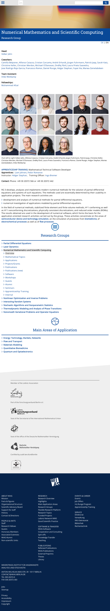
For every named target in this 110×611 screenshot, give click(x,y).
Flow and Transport (12, 341)
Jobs (3, 586)
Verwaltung (80, 517)
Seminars (9, 288)
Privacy (4, 595)
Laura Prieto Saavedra (78, 65)
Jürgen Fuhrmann (75, 62)
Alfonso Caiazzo (26, 62)
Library (41, 559)
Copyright (5, 604)
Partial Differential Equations (17, 243)
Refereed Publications (47, 548)
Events (77, 498)
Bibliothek (79, 523)
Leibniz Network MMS (47, 518)
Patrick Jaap (90, 62)
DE (102, 42)
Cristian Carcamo (43, 62)
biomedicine (91, 218)
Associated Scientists (10, 534)
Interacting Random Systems (17, 301)
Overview (9, 253)
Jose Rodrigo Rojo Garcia (13, 68)
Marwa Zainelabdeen (93, 68)
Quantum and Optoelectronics (18, 351)
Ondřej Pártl (60, 65)
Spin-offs (42, 534)
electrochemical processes (14, 221)
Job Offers (79, 501)
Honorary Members (9, 531)
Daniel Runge (49, 68)
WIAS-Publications (46, 551)
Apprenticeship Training (17, 291)
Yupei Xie (77, 68)
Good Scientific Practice (48, 521)
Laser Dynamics (10, 246)
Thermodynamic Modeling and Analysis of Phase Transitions (32, 308)
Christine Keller (8, 65)
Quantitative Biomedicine (15, 348)
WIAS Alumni (6, 537)
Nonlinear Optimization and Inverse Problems (25, 298)
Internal (9, 294)
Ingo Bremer (51, 175)
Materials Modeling (12, 344)
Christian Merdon (25, 65)
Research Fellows (8, 526)
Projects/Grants (12, 263)
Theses (41, 556)
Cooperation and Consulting (50, 531)
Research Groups (45, 507)
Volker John (6, 54)
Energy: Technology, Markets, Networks (22, 338)
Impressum (6, 601)
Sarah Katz (102, 62)
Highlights (42, 501)
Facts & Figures (7, 501)
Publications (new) (14, 270)
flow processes (47, 221)
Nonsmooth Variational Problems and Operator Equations (31, 312)
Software (9, 274)
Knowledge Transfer (46, 537)
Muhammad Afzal (9, 85)
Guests (8, 281)
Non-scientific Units (9, 540)
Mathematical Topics (15, 256)
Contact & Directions (10, 515)
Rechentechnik (81, 526)
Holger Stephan (64, 68)
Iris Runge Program (83, 504)
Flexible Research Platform (49, 510)
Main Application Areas (48, 504)
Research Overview (46, 498)
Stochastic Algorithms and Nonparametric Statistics (28, 305)
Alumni (8, 284)
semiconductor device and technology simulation (25, 218)
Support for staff (8, 510)
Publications (11, 267)
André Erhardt (59, 62)
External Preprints (45, 553)
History (4, 512)
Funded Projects (45, 515)
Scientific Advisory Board (11, 507)
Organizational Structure (11, 504)
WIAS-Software (44, 529)
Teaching (42, 540)
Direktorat (79, 514)
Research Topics (45, 512)
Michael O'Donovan (44, 65)
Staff (3, 523)
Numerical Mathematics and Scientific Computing (27, 250)
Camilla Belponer (9, 62)
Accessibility (6, 598)
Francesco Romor (34, 68)
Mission (4, 498)
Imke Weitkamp (8, 76)
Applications (11, 260)
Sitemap (4, 589)
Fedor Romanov (35, 172)
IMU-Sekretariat (81, 520)
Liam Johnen (21, 172)
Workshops (10, 277)
